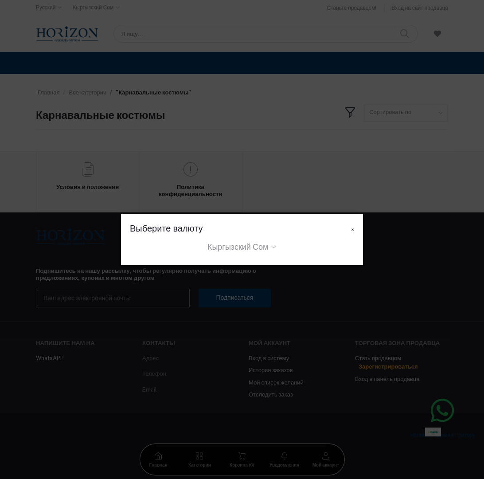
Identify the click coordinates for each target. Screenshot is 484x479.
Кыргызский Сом (237, 246)
